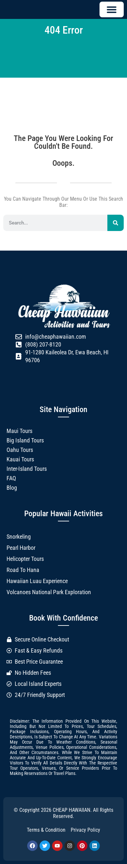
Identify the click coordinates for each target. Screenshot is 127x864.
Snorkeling (19, 536)
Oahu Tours (20, 449)
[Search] (115, 223)
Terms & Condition (46, 830)
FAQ (11, 478)
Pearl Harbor (21, 547)
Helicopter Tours (25, 558)
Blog (12, 487)
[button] (112, 9)
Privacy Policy (85, 830)
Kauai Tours (20, 459)
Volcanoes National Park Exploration (49, 592)
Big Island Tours (25, 440)
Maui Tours (19, 430)
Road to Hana (23, 569)
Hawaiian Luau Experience (37, 581)
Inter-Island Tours (27, 468)
